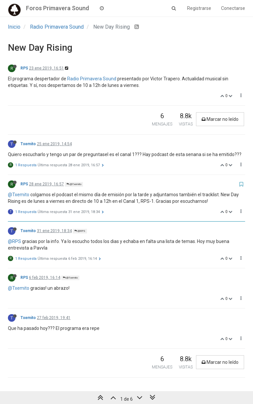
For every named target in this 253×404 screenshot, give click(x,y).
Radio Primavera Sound (91, 78)
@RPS (79, 230)
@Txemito (74, 184)
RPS (24, 68)
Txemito (28, 144)
